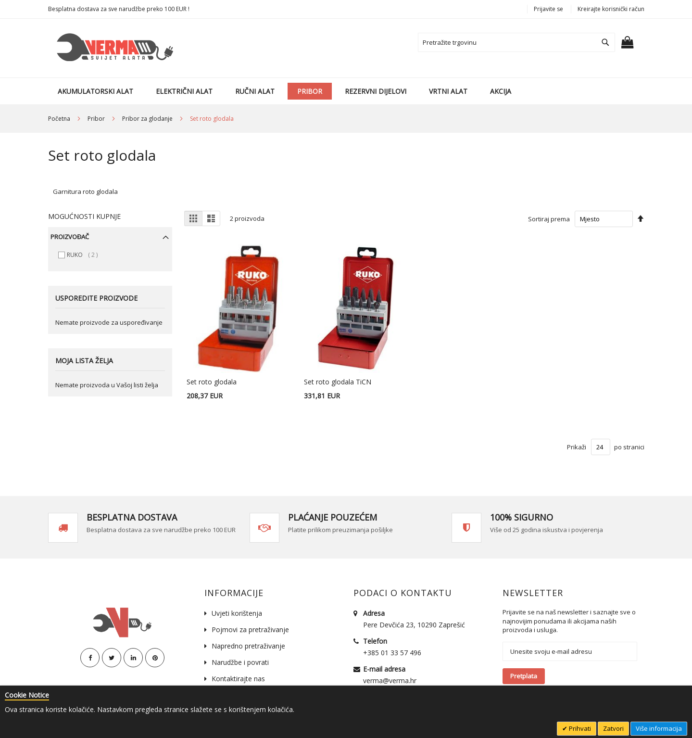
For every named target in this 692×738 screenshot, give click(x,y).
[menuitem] (95, 91)
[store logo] (113, 48)
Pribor (97, 119)
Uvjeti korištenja (237, 613)
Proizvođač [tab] (69, 236)
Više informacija (659, 728)
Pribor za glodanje (148, 119)
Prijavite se (548, 9)
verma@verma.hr (389, 680)
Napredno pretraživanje (248, 645)
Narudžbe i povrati (240, 662)
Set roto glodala (212, 381)
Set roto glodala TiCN (337, 381)
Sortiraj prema (549, 219)
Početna (60, 119)
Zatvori (613, 728)
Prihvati (579, 728)
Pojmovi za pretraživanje (250, 629)
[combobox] (516, 42)
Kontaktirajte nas (238, 678)
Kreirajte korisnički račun (611, 9)
